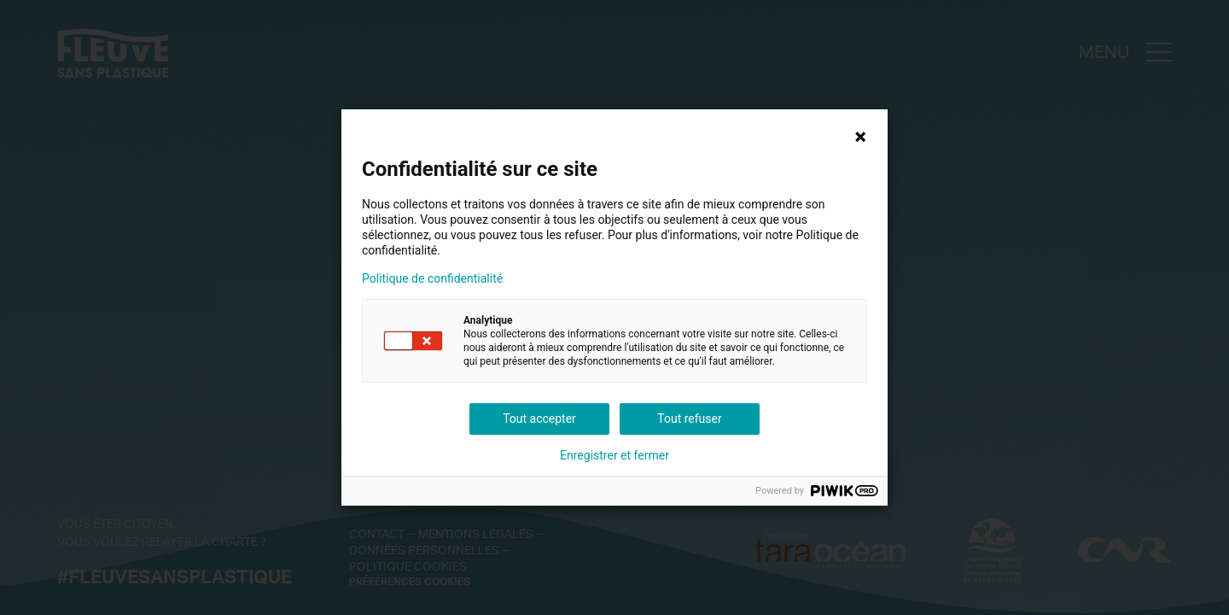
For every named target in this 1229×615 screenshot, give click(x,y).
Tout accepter (539, 418)
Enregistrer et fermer (614, 455)
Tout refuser (689, 418)
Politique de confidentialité (432, 278)
